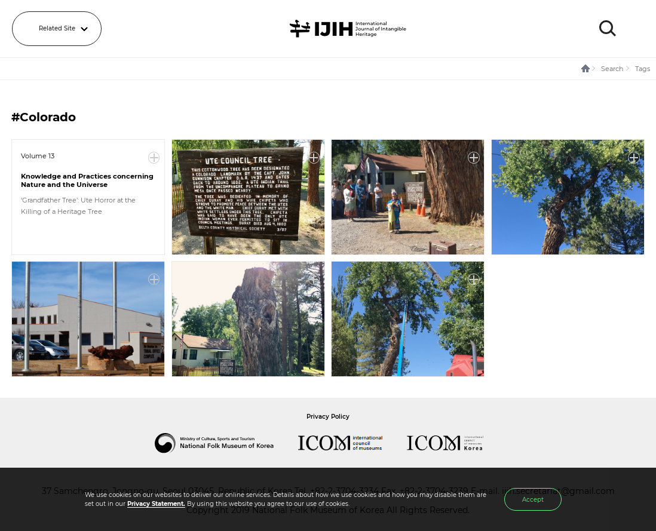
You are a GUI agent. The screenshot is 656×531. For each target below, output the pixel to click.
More (154, 158)
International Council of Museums (352, 443)
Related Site (57, 28)
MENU (635, 29)
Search (612, 69)
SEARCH (608, 29)
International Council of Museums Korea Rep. (457, 443)
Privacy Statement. (156, 504)
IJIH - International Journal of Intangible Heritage (350, 29)
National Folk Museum (226, 443)
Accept (533, 500)
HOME (586, 69)
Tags (642, 69)
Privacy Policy (328, 416)
